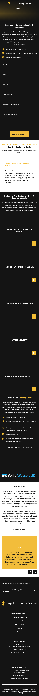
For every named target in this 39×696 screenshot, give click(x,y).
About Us (19, 628)
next (35, 572)
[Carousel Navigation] (32, 572)
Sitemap (20, 693)
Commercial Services (19, 613)
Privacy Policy (14, 691)
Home (19, 610)
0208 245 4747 (21, 675)
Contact (19, 632)
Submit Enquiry (18, 134)
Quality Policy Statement (29, 691)
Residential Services (19, 617)
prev (30, 572)
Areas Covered (19, 624)
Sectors (19, 621)
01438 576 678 (22, 649)
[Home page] (19, 3)
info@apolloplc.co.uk (21, 653)
